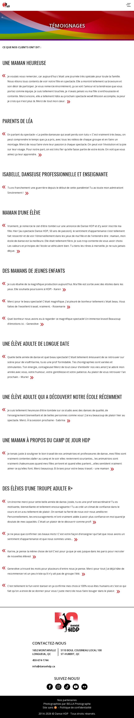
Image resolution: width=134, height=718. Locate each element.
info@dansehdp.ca (43, 666)
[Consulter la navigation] (128, 5)
